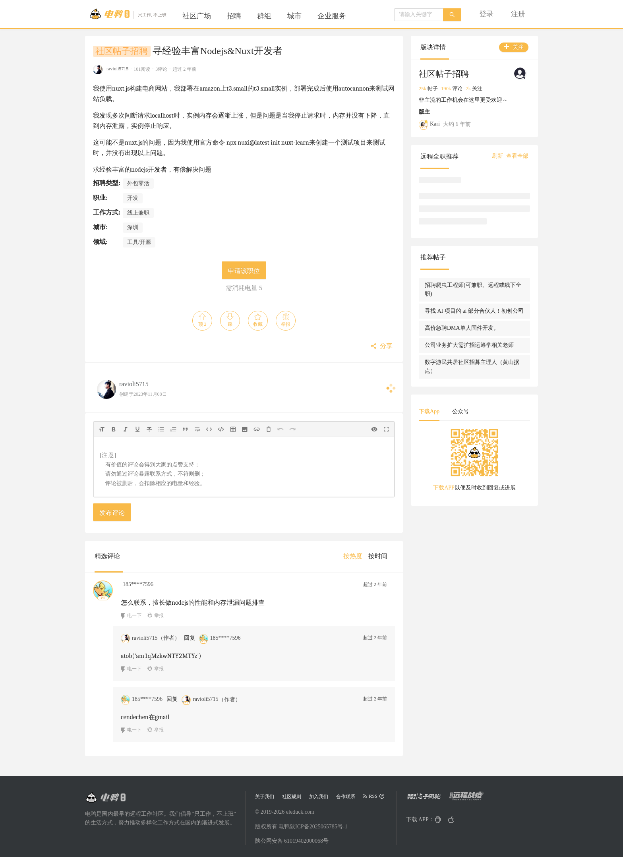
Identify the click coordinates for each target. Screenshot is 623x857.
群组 (264, 16)
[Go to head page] (127, 14)
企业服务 (331, 16)
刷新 (497, 156)
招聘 (234, 16)
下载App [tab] (429, 411)
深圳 (132, 227)
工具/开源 (139, 242)
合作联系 (345, 796)
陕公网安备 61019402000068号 (292, 841)
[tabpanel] (474, 462)
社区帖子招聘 (121, 51)
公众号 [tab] (460, 411)
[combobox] (418, 14)
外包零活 (138, 183)
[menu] (273, 16)
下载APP (444, 488)
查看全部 (517, 156)
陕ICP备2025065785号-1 (318, 827)
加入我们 (318, 796)
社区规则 (291, 796)
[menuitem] (196, 16)
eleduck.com (300, 812)
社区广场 (196, 16)
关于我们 (264, 796)
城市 (294, 16)
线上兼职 (138, 213)
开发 (132, 198)
